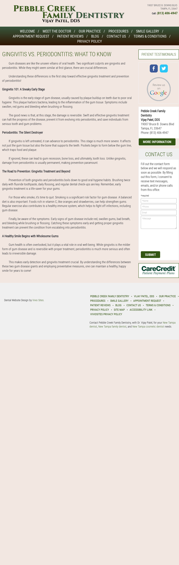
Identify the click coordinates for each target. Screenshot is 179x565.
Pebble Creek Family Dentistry (109, 296)
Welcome (27, 31)
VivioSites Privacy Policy (106, 314)
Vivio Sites (38, 300)
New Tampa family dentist (112, 326)
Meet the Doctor (57, 31)
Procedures (118, 31)
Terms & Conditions (150, 36)
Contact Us (116, 36)
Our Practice (90, 31)
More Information (157, 141)
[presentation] (152, 240)
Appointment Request (31, 36)
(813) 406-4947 (167, 13)
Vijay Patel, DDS (144, 296)
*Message (159, 222)
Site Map (119, 310)
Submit (150, 254)
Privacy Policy (89, 41)
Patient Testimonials (159, 54)
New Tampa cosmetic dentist (148, 326)
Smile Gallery (147, 31)
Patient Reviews (70, 36)
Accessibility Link (141, 310)
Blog (95, 36)
